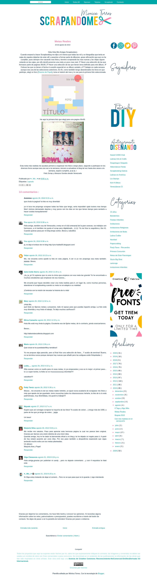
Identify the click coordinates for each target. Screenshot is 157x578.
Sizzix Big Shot (116, 259)
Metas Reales (120, 412)
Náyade (27, 406)
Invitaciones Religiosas (119, 228)
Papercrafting (115, 244)
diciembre (119, 391)
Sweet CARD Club (117, 155)
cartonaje (114, 263)
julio (117, 425)
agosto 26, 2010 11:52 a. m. (40, 301)
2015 (115, 371)
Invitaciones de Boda (118, 232)
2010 (115, 388)
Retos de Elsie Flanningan (120, 255)
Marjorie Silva (30, 428)
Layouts (30, 182)
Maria (26, 344)
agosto (118, 405)
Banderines (114, 216)
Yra (25, 222)
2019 (115, 357)
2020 (115, 353)
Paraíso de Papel (45, 72)
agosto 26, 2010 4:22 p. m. (42, 366)
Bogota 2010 (120, 415)
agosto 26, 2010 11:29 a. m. (51, 272)
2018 (115, 360)
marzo (118, 439)
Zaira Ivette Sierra (31, 272)
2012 (115, 381)
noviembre (119, 395)
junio (117, 429)
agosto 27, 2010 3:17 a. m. (41, 406)
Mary (26, 301)
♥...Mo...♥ (34, 179)
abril (117, 436)
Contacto (120, 2)
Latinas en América (117, 175)
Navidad (113, 240)
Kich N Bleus (115, 183)
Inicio (67, 2)
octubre (118, 398)
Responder (28, 215)
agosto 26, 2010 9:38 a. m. (38, 222)
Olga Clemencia (30, 457)
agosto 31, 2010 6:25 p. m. (45, 474)
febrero (118, 443)
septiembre (120, 402)
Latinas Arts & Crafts (118, 159)
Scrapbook (109, 2)
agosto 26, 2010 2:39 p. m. (39, 344)
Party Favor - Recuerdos (120, 247)
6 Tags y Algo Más (122, 408)
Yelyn (26, 255)
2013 (115, 378)
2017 (115, 364)
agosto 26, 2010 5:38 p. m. (45, 387)
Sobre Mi (76, 2)
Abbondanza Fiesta (118, 167)
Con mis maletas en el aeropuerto (123, 420)
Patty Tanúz (29, 387)
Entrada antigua (98, 528)
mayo (117, 432)
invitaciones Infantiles (118, 267)
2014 (115, 374)
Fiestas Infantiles (117, 220)
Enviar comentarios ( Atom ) (68, 536)
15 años (113, 212)
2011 (115, 385)
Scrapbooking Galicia (118, 171)
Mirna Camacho (30, 320)
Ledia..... (27, 366)
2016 (115, 367)
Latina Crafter (115, 236)
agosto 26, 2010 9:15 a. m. (42, 198)
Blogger (101, 573)
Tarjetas (97, 2)
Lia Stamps (114, 179)
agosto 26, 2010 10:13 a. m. (40, 255)
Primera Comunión (117, 251)
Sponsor (87, 2)
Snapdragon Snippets (118, 163)
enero (117, 446)
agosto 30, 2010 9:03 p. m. (46, 428)
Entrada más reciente (29, 528)
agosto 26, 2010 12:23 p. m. (49, 320)
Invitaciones (115, 224)
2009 (115, 451)
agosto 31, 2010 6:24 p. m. (48, 457)
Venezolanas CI (116, 187)
